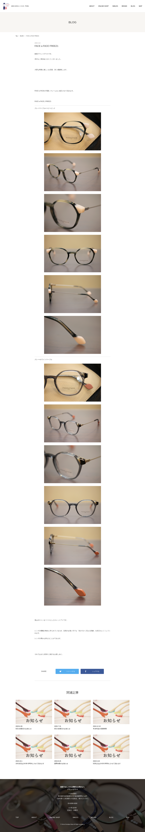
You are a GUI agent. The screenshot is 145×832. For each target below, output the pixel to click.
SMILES (115, 6)
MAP (140, 6)
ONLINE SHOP (103, 6)
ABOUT (91, 6)
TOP (17, 817)
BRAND (124, 6)
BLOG (133, 6)
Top (17, 36)
